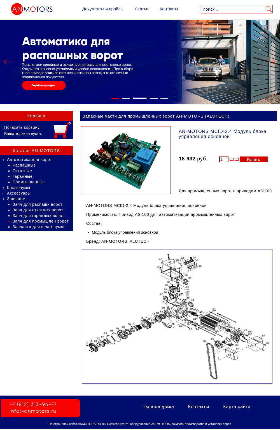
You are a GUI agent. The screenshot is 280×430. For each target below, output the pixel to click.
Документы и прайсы (102, 8)
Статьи (141, 8)
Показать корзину (22, 127)
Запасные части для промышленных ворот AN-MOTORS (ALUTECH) (156, 116)
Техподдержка (158, 406)
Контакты (169, 8)
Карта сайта (237, 406)
